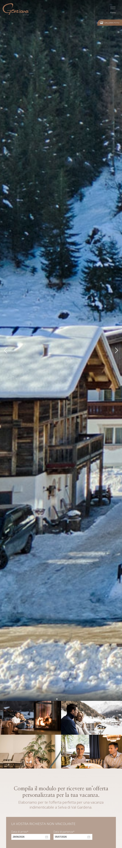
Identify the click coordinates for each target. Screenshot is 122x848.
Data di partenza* (64, 750)
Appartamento (20, 790)
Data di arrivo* (19, 750)
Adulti (14, 826)
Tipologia (16, 815)
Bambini (58, 826)
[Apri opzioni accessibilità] (6, 834)
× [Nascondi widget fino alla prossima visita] (8, 832)
